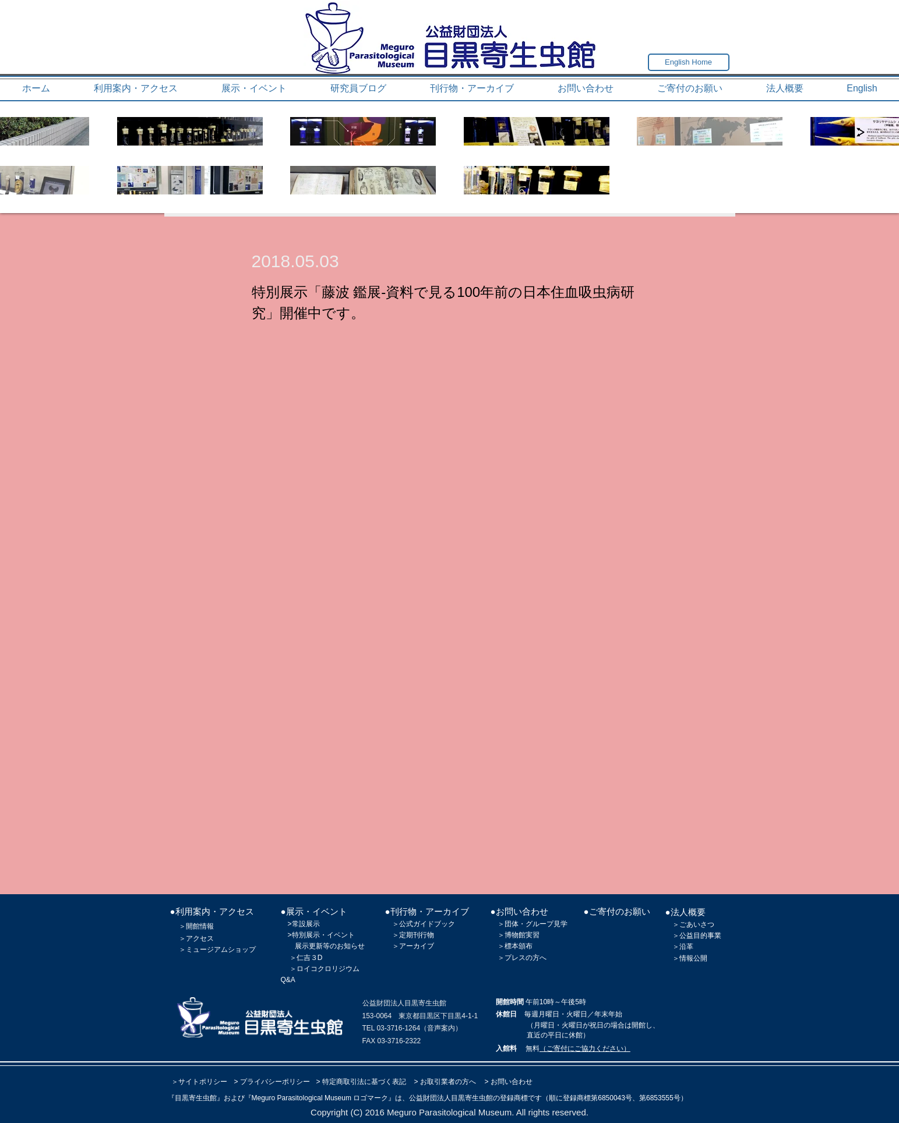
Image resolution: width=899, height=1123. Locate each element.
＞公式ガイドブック (423, 924)
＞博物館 (512, 935)
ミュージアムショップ (221, 949)
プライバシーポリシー (275, 1082)
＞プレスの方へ (522, 958)
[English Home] (688, 62)
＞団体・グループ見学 (532, 924)
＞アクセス (196, 938)
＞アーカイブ (413, 946)
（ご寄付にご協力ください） (585, 1048)
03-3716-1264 (398, 1028)
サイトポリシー (202, 1082)
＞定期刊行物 (413, 935)
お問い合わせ (512, 1082)
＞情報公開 (689, 958)
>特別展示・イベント (321, 935)
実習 (533, 935)
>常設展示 (304, 924)
